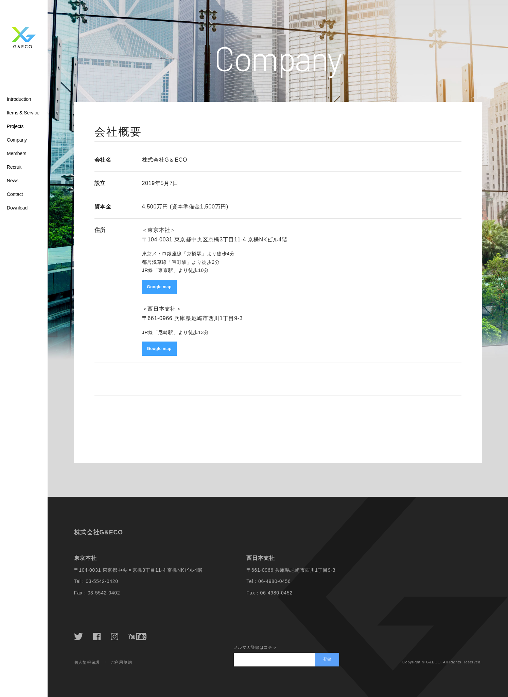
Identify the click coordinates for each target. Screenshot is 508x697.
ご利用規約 (121, 662)
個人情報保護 (87, 662)
